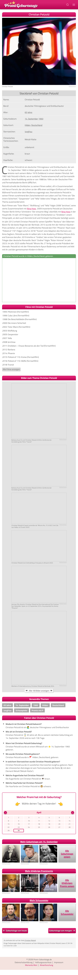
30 (19, 831)
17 (29, 824)
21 (69, 824)
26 (49, 827)
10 (29, 821)
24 (29, 827)
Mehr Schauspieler (39, 901)
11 (39, 821)
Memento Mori (30, 966)
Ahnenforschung (47, 966)
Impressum (60, 963)
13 (59, 821)
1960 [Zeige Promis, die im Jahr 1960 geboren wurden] (40, 119)
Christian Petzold (30, 941)
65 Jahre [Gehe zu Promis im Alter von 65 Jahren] (28, 112)
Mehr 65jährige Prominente (39, 872)
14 (69, 821)
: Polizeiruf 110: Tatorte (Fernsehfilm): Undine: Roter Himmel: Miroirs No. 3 (39, 341)
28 (69, 827)
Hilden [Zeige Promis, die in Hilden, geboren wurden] (27, 125)
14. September (22, 705)
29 (8, 831)
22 (8, 827)
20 (59, 824)
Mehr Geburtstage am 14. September (39, 842)
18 (39, 824)
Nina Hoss (31, 209)
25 (39, 827)
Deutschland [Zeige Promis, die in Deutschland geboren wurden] (36, 125)
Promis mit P (37, 710)
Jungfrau (7, 710)
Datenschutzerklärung (22, 963)
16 (19, 824)
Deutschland (58, 705)
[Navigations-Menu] (74, 4)
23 (19, 827)
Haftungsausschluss (44, 963)
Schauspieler (21, 710)
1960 (35, 705)
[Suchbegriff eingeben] (67, 4)
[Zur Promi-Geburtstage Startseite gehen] (21, 4)
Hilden (45, 705)
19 (49, 824)
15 (8, 824)
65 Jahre (7, 705)
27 (59, 827)
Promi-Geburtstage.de (42, 960)
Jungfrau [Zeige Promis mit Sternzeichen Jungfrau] (28, 132)
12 (49, 821)
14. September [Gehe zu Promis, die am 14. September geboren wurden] (31, 119)
